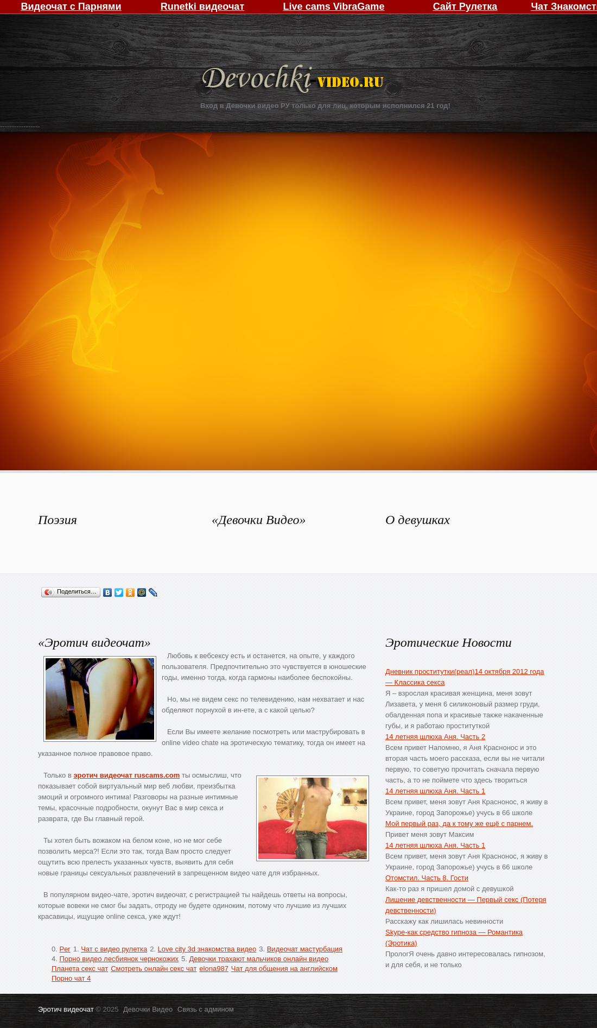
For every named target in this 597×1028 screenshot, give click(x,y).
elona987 (213, 968)
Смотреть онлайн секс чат (153, 968)
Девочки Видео (294, 80)
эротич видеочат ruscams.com (126, 775)
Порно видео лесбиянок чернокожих (118, 959)
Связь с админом (205, 1009)
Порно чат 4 (71, 978)
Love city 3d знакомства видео (207, 949)
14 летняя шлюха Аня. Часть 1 (435, 791)
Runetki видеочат (202, 6)
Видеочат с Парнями (71, 6)
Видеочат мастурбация (304, 949)
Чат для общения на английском (284, 968)
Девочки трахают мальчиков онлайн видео (258, 959)
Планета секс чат (80, 968)
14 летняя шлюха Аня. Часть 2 (435, 737)
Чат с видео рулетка (114, 949)
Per (64, 949)
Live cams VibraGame (334, 6)
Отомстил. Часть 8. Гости (426, 878)
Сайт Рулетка (465, 6)
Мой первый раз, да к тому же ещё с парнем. (459, 823)
